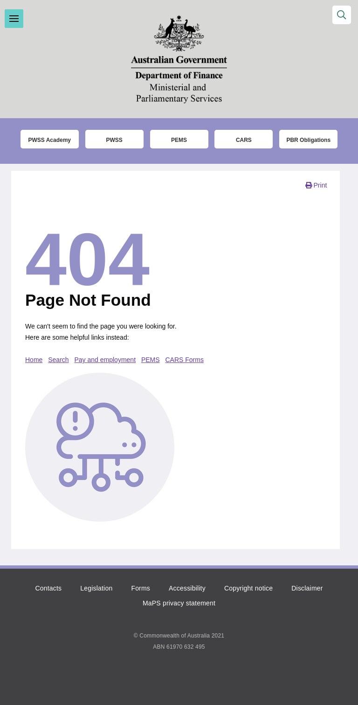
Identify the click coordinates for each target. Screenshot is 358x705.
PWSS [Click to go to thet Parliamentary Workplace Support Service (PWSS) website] (114, 140)
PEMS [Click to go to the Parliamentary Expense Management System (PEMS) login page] (179, 140)
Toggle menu (14, 18)
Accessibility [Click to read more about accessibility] (187, 588)
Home (33, 359)
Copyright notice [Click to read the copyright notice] (248, 588)
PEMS (150, 359)
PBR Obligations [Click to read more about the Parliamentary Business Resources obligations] (308, 140)
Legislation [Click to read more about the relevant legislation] (96, 588)
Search (58, 359)
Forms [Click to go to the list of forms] (140, 588)
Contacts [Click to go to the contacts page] (48, 588)
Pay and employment (105, 359)
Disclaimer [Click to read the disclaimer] (307, 588)
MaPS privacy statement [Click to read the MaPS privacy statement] (179, 603)
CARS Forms (184, 359)
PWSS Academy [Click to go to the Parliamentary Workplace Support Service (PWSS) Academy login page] (49, 140)
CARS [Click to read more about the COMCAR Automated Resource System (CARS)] (244, 140)
